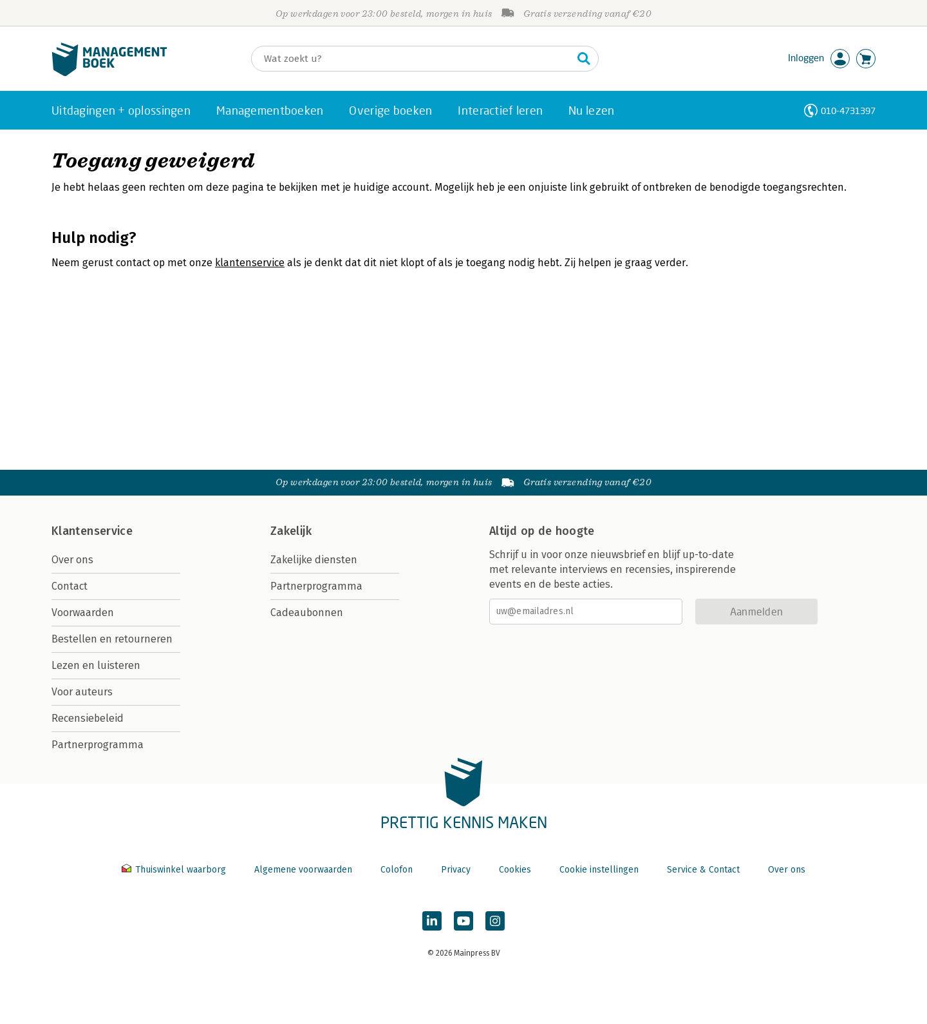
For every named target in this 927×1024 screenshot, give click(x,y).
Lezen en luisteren (96, 665)
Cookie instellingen (599, 869)
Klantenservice (92, 531)
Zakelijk (291, 531)
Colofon (396, 869)
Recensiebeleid (88, 718)
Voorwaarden (83, 612)
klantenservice (250, 262)
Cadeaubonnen (306, 612)
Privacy (456, 869)
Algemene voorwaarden (303, 869)
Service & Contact (703, 869)
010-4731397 (848, 110)
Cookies (515, 869)
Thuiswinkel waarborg (175, 869)
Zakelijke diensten (313, 560)
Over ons (72, 560)
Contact (70, 586)
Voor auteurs (82, 692)
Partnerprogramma (98, 745)
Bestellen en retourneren (112, 639)
